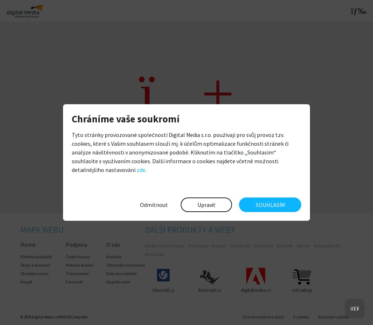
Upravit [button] (206, 204)
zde (141, 169)
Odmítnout (154, 204)
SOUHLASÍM (270, 204)
